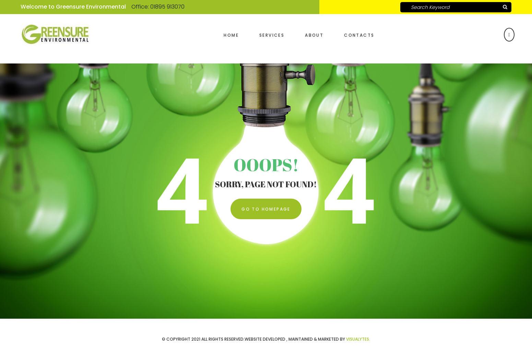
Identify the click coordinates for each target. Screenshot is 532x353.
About (314, 35)
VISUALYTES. (358, 339)
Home (231, 35)
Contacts (359, 35)
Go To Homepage (266, 209)
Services (271, 35)
